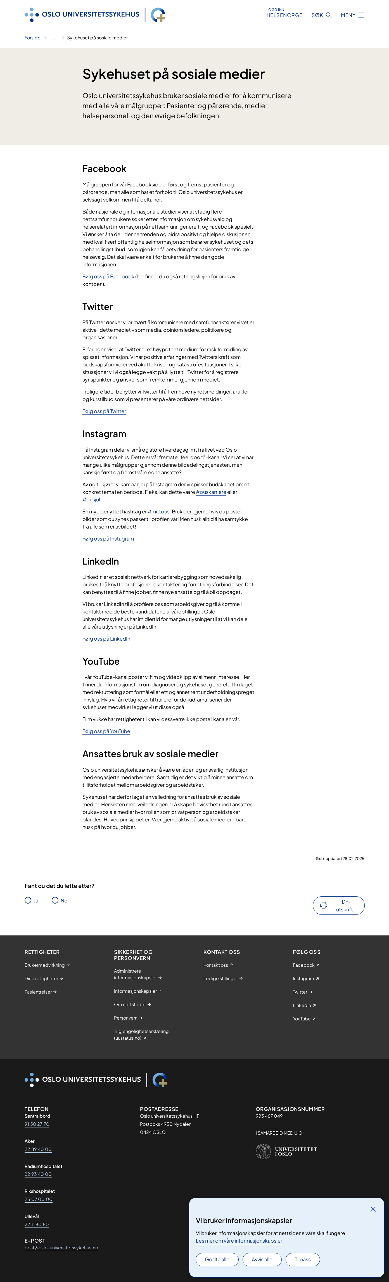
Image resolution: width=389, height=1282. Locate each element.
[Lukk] (373, 1209)
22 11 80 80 (37, 1224)
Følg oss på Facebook (108, 276)
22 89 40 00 (38, 1149)
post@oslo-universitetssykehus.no (61, 1247)
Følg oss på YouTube (106, 731)
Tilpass (303, 1259)
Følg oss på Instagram (108, 538)
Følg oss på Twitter (104, 411)
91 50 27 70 (37, 1124)
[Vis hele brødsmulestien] (53, 38)
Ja (36, 900)
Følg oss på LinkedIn (106, 638)
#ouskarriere (211, 492)
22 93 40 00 (38, 1174)
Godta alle (217, 1259)
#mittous (159, 511)
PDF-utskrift (344, 905)
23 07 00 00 (39, 1199)
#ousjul (91, 499)
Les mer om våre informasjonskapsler (239, 1240)
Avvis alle (262, 1259)
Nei (64, 900)
